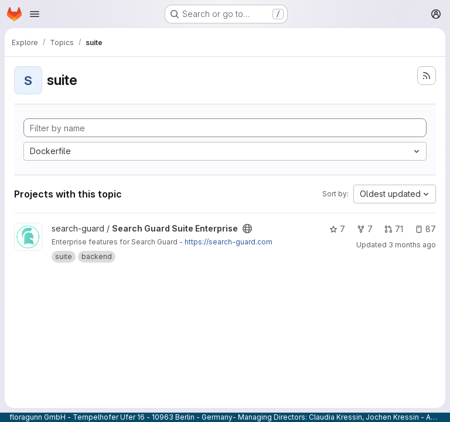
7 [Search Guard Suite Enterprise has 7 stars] (337, 229)
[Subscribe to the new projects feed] (426, 75)
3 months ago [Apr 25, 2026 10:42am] (412, 244)
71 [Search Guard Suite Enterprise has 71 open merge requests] (393, 229)
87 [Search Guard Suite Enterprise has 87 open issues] (425, 229)
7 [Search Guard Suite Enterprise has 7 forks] (365, 229)
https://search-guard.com (228, 241)
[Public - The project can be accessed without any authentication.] (247, 228)
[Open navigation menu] (34, 14)
